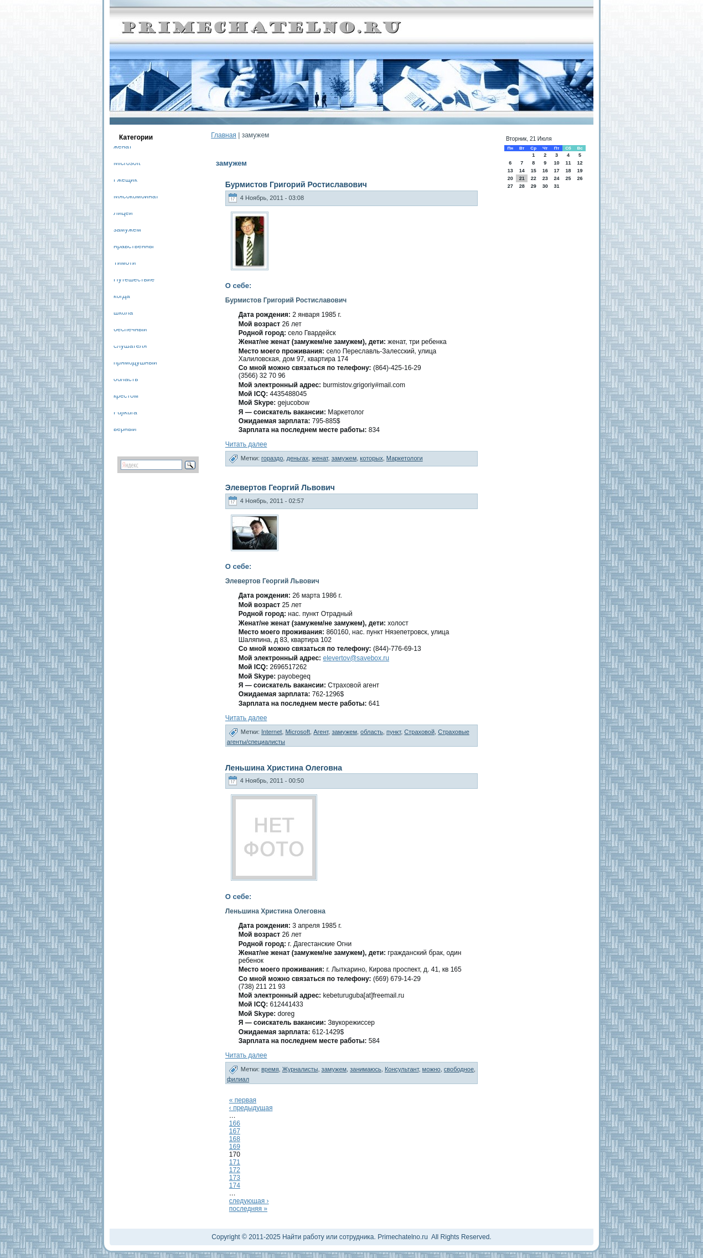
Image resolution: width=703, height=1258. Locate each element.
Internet (271, 731)
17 (556, 170)
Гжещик (125, 181)
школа (123, 314)
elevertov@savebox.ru (356, 658)
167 (234, 1131)
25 (568, 178)
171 (234, 1162)
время (270, 1069)
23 (545, 178)
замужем (127, 231)
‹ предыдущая (251, 1108)
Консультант (402, 1069)
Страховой (419, 731)
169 (234, 1147)
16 (545, 170)
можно (431, 1069)
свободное (459, 1069)
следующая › (249, 1201)
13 (510, 170)
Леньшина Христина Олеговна (283, 767)
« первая (242, 1100)
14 (522, 170)
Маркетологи (404, 458)
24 (556, 178)
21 (522, 178)
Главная (223, 135)
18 (568, 170)
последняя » (248, 1209)
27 (510, 186)
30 (545, 186)
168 (234, 1139)
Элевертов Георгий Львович (280, 487)
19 (580, 170)
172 (234, 1170)
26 (580, 178)
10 (556, 163)
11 (568, 163)
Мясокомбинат (136, 198)
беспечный (130, 331)
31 (556, 186)
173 (234, 1178)
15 (533, 170)
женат (122, 148)
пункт (393, 731)
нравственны (133, 248)
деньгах (297, 458)
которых (371, 458)
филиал (238, 1079)
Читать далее (246, 444)
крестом (125, 397)
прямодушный (135, 364)
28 (522, 186)
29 (533, 186)
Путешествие (133, 281)
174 (234, 1185)
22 (533, 178)
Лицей (123, 215)
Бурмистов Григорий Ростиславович (296, 184)
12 (580, 163)
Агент (320, 731)
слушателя (130, 348)
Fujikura (125, 414)
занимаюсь (365, 1069)
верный (125, 431)
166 (234, 1123)
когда (121, 298)
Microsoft (127, 165)
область (125, 381)
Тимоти (124, 264)
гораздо (272, 458)
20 (510, 178)
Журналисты (300, 1069)
